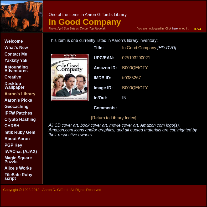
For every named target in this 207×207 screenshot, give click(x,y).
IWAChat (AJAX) (20, 151)
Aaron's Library (19, 94)
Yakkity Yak (15, 60)
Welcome (13, 41)
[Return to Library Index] (113, 118)
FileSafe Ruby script (18, 176)
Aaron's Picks (18, 100)
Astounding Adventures (16, 69)
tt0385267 (131, 78)
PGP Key (13, 145)
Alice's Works (18, 168)
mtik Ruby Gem (19, 132)
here (175, 28)
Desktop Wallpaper (14, 85)
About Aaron (17, 138)
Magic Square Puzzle (18, 160)
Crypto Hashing (20, 119)
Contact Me (15, 54)
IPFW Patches (18, 113)
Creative (12, 77)
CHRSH (11, 126)
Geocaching (16, 106)
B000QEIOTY (135, 68)
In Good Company (139, 48)
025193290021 (136, 58)
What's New (16, 47)
